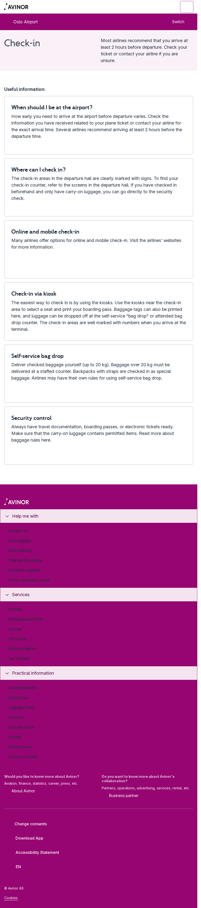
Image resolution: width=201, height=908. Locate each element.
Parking (14, 609)
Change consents (27, 823)
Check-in (16, 717)
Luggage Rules (21, 707)
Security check (21, 727)
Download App (25, 838)
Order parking (20, 550)
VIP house (17, 638)
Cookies (11, 898)
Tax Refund (18, 658)
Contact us (18, 530)
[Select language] (16, 866)
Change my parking (25, 560)
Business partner (120, 796)
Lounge (15, 628)
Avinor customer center (29, 579)
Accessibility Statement (33, 852)
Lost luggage (19, 540)
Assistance (18, 697)
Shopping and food (25, 619)
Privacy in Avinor (23, 756)
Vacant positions (23, 687)
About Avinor (19, 791)
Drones (14, 736)
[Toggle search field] (160, 7)
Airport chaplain (22, 648)
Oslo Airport (21, 22)
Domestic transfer (24, 570)
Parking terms (20, 746)
